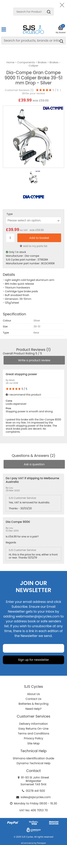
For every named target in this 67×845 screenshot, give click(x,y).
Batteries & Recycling (34, 704)
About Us (33, 694)
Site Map (33, 743)
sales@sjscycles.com (36, 797)
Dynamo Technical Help (34, 763)
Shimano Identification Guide (33, 758)
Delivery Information (33, 724)
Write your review (33, 93)
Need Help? (33, 709)
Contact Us (33, 699)
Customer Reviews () (19, 90)
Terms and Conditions (33, 733)
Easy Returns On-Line (34, 729)
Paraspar (41, 843)
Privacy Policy (33, 738)
